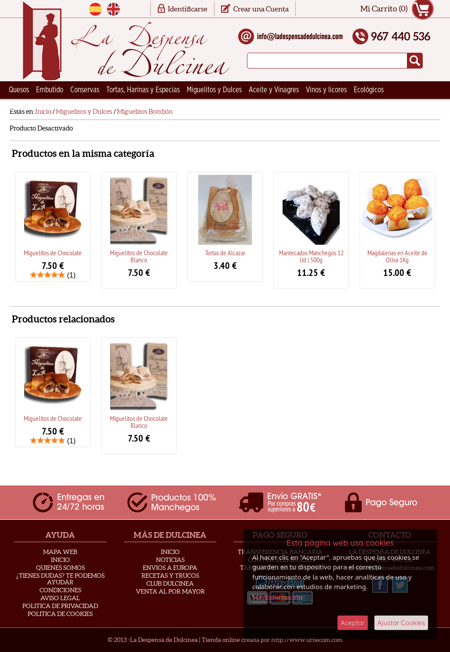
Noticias (170, 559)
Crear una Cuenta (261, 9)
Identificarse (187, 9)
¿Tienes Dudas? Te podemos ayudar (60, 579)
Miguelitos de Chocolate (53, 252)
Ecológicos (369, 90)
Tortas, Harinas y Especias (143, 90)
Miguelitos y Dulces (214, 90)
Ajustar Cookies (401, 623)
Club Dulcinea (170, 583)
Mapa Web (60, 551)
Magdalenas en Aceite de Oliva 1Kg (397, 256)
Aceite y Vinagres (274, 90)
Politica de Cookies (60, 613)
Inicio (60, 559)
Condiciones (60, 590)
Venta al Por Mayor (170, 591)
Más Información (277, 597)
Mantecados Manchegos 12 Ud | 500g (311, 256)
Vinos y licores (326, 90)
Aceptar (353, 623)
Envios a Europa (170, 567)
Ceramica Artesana (36, 108)
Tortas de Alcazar (225, 252)
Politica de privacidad (60, 605)
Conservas (84, 90)
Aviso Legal (60, 597)
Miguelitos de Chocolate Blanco (139, 256)
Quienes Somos (60, 567)
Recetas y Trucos (170, 575)
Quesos (19, 90)
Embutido (49, 90)
